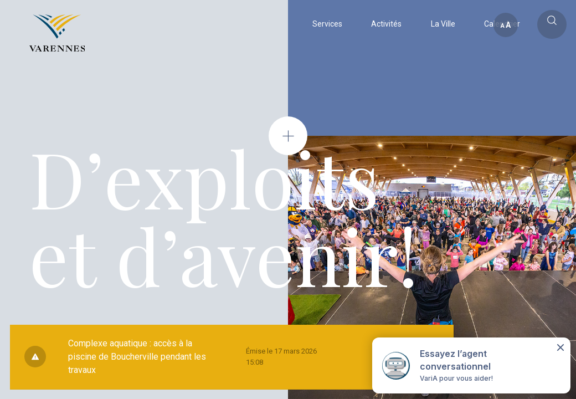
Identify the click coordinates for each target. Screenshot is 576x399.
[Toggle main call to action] (552, 24)
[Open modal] (288, 135)
